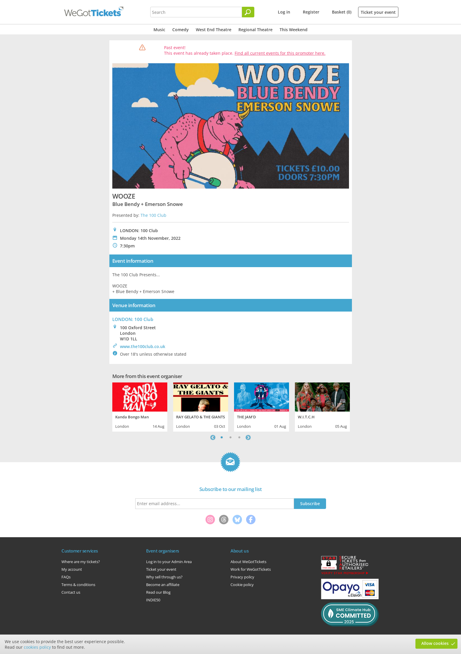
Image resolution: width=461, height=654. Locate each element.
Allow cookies (435, 643)
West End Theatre (213, 29)
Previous (213, 437)
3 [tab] (239, 437)
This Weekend (294, 29)
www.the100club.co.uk (142, 346)
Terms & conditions (78, 584)
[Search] (248, 12)
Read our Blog (158, 592)
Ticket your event (378, 12)
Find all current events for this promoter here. (280, 53)
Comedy (180, 29)
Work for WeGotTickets (250, 569)
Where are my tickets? (80, 561)
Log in (284, 12)
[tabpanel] (139, 406)
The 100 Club (153, 215)
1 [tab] (222, 437)
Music (159, 29)
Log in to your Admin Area (169, 561)
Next (248, 437)
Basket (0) (341, 12)
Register (311, 12)
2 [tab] (230, 437)
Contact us (70, 592)
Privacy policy (242, 577)
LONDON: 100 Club (132, 319)
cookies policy (37, 647)
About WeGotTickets (248, 561)
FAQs (66, 577)
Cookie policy (242, 584)
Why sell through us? (164, 577)
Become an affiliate (162, 584)
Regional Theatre (255, 29)
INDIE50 (153, 600)
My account (71, 569)
